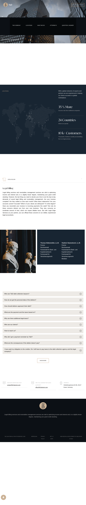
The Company (16, 25)
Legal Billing (9, 179)
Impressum (34, 436)
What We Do (41, 25)
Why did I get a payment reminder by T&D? (18, 337)
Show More (43, 360)
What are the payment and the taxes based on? (19, 312)
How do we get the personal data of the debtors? (20, 300)
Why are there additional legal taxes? (16, 318)
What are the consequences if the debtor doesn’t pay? (22, 343)
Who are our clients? (11, 324)
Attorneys (53, 25)
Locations (29, 25)
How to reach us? (10, 331)
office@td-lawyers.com (41, 387)
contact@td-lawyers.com (13, 385)
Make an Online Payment (78, 4)
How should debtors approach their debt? (17, 306)
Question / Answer (68, 25)
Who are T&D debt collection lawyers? (16, 294)
